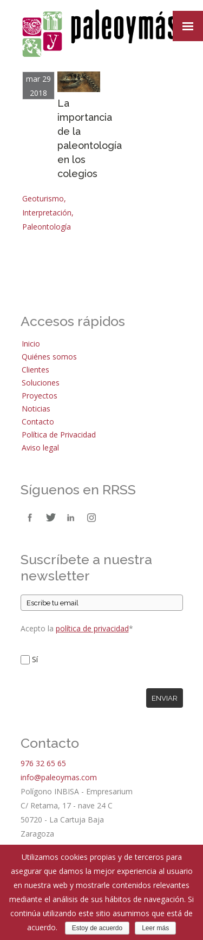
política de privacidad (92, 628)
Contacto (38, 421)
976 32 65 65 (43, 763)
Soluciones (41, 382)
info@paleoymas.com (59, 777)
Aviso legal (40, 447)
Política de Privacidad (59, 434)
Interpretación (46, 212)
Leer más (155, 928)
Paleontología (46, 226)
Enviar (165, 698)
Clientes (35, 369)
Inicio (31, 343)
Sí (35, 659)
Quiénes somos (49, 356)
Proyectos (39, 395)
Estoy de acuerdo (97, 928)
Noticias (36, 408)
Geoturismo (43, 198)
